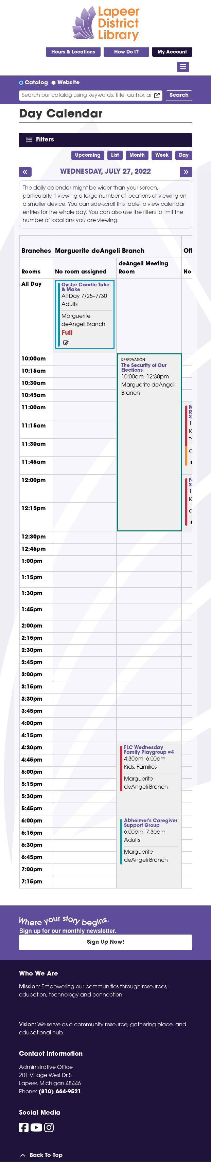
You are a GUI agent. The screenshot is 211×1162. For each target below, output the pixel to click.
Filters (46, 139)
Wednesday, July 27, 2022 (105, 172)
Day (184, 155)
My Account (172, 52)
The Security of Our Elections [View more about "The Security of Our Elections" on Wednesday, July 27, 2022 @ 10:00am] (143, 368)
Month (137, 155)
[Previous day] (25, 172)
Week (162, 155)
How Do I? (126, 52)
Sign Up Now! (105, 942)
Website (68, 83)
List (115, 155)
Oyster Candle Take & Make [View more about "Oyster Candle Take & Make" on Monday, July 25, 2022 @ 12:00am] (85, 287)
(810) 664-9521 (59, 1092)
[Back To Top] (105, 1155)
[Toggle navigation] (183, 67)
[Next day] (186, 172)
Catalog (36, 83)
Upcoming (88, 155)
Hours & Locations (73, 52)
